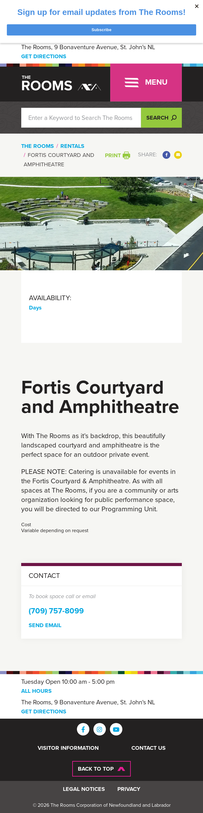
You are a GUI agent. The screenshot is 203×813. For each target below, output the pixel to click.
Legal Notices (84, 789)
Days (35, 308)
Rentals (72, 146)
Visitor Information (68, 748)
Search (161, 118)
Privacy (128, 789)
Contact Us (148, 748)
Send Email (45, 625)
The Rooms (37, 146)
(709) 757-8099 (56, 610)
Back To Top (96, 769)
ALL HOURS (36, 691)
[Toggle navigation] (146, 83)
